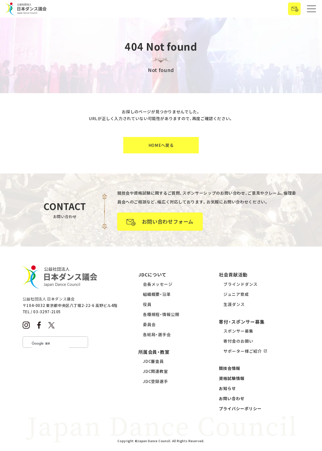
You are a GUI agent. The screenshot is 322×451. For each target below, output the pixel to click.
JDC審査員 (153, 361)
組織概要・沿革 (157, 294)
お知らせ (227, 388)
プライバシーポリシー (240, 408)
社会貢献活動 (233, 274)
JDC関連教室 (155, 371)
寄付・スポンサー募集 (242, 321)
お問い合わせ (232, 398)
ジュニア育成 (236, 294)
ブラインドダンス (240, 284)
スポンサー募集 (238, 331)
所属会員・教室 (154, 352)
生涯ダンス (234, 304)
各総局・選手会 (157, 334)
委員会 (149, 324)
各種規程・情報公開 (161, 314)
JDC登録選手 (155, 381)
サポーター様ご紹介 (242, 351)
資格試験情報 (232, 378)
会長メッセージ (158, 284)
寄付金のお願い (238, 341)
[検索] (50, 343)
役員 (147, 304)
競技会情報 (229, 368)
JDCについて (152, 274)
